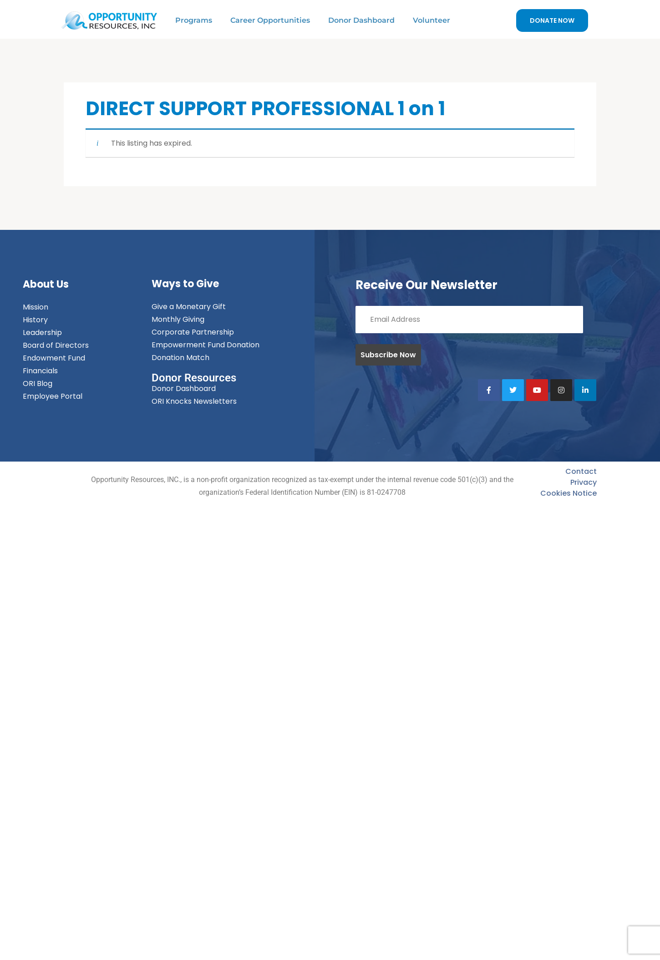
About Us (46, 284)
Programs (193, 20)
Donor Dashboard (361, 20)
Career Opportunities (270, 20)
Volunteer (431, 20)
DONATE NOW (552, 20)
